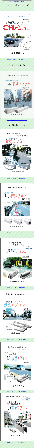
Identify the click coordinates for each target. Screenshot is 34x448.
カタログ (19, 1)
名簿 (16, 1)
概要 (14, 1)
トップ (11, 1)
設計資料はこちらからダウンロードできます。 (17, 59)
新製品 (22, 1)
